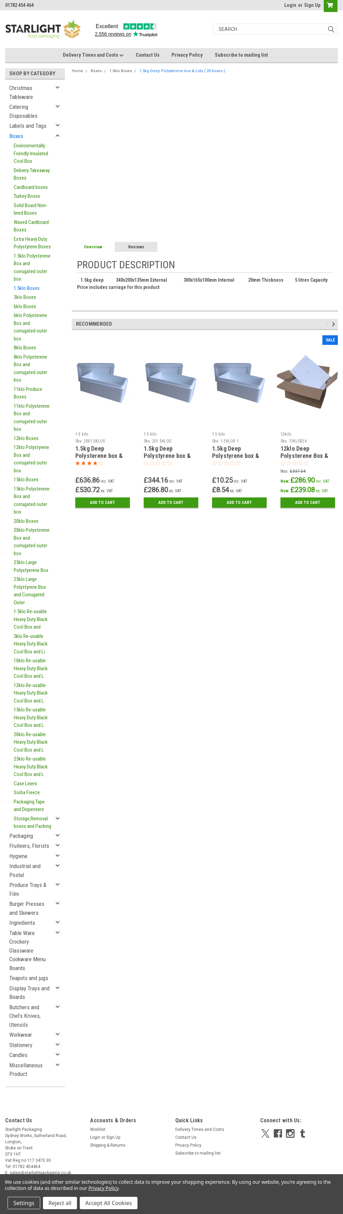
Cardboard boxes (31, 187)
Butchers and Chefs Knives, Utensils (25, 1016)
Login (290, 5)
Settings (23, 1203)
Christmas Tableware (21, 92)
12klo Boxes (26, 438)
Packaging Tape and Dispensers (29, 806)
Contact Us (147, 55)
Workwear (20, 1034)
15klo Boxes (26, 479)
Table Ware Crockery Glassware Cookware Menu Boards (27, 950)
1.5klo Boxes (27, 288)
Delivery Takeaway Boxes (32, 174)
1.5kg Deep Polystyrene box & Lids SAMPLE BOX (235, 456)
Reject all (59, 1203)
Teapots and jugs (28, 978)
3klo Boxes (25, 297)
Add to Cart (102, 502)
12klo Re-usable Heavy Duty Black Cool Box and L (31, 693)
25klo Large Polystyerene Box (31, 566)
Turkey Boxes (27, 196)
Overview (93, 246)
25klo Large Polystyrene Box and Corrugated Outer (30, 591)
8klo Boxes (25, 348)
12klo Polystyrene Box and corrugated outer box (31, 459)
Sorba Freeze (27, 792)
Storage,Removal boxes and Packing (32, 823)
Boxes (16, 136)
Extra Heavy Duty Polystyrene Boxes (32, 243)
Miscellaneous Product (26, 1070)
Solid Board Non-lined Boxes (30, 209)
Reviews (136, 246)
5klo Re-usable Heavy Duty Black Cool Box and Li (31, 644)
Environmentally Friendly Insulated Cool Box (31, 153)
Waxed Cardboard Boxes (31, 226)
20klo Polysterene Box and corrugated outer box (31, 542)
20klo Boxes (26, 521)
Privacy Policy (187, 55)
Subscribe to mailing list (241, 55)
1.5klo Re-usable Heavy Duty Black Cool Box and (31, 619)
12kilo (285, 434)
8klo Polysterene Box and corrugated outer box (30, 368)
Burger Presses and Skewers (26, 908)
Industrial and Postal (25, 870)
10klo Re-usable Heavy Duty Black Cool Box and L (31, 668)
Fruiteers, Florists (29, 845)
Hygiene (18, 856)
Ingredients (22, 922)
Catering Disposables (23, 111)
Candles (18, 1055)
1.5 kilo (81, 434)
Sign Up (312, 5)
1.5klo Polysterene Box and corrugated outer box (32, 267)
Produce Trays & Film (27, 889)
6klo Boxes (25, 306)
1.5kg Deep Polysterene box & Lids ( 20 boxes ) (182, 71)
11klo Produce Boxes (28, 393)
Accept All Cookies (108, 1203)
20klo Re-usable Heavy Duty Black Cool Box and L (31, 742)
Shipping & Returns (107, 1145)
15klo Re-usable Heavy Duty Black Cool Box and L (31, 717)
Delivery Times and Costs (93, 55)
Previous (328, 324)
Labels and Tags (27, 125)
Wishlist (98, 1129)
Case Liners (25, 783)
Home (77, 71)
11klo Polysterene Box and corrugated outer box (31, 417)
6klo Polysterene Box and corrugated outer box (30, 327)
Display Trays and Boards (29, 993)
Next (334, 324)
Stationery (20, 1045)
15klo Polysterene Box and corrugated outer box (31, 500)
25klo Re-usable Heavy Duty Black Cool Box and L (31, 766)
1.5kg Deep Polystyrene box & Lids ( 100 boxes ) (167, 456)
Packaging (21, 835)
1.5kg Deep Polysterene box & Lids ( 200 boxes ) (99, 456)
